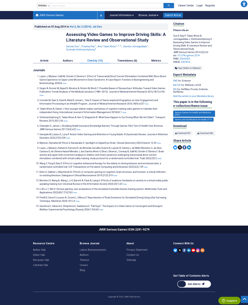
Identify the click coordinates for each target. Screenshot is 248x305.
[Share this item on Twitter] (180, 147)
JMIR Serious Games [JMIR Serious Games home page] (50, 15)
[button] (244, 4)
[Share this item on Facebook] (184, 147)
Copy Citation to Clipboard (187, 68)
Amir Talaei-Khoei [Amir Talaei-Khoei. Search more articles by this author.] (110, 46)
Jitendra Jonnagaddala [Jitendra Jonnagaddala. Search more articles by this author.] (135, 46)
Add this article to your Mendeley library (193, 96)
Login (199, 5)
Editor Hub (39, 254)
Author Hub (39, 249)
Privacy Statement (136, 249)
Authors (84, 254)
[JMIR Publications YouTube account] (193, 250)
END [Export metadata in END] (175, 80)
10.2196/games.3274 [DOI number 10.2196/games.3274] (188, 55)
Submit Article (173, 15)
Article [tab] (44, 60)
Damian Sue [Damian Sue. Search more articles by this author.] (73, 46)
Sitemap (131, 260)
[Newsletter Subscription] (194, 284)
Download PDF (182, 133)
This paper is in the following (192, 104)
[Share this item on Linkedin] (189, 147)
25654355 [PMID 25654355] (185, 58)
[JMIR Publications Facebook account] (184, 250)
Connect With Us (183, 243)
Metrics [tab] (156, 60)
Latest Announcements (93, 249)
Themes (84, 260)
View (64, 83)
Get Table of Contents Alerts (191, 275)
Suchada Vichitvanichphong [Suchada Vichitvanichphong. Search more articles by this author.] (81, 49)
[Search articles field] (107, 5)
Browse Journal (89, 243)
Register (210, 5)
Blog (82, 270)
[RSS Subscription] (202, 250)
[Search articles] (169, 5)
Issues (84, 265)
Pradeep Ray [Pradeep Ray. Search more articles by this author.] (89, 46)
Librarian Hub (40, 265)
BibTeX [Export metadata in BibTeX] (177, 85)
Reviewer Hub (41, 260)
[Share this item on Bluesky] (175, 147)
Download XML (205, 133)
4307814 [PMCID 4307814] (185, 62)
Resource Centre (43, 243)
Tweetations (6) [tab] (127, 60)
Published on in (68, 26)
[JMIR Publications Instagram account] (198, 250)
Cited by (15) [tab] (95, 60)
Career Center (186, 5)
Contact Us (132, 254)
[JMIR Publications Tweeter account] (180, 250)
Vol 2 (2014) (86, 26)
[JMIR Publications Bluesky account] (175, 250)
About (130, 243)
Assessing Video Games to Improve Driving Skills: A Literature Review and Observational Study (116, 37)
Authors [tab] (68, 60)
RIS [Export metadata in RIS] (175, 89)
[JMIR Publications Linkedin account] (189, 250)
